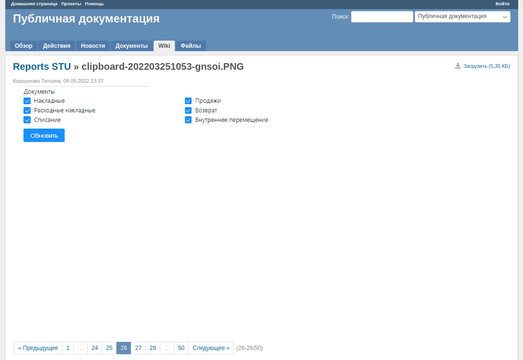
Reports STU (42, 66)
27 (138, 348)
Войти (503, 3)
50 (181, 348)
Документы (131, 46)
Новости (93, 46)
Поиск (340, 16)
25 (109, 348)
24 (94, 348)
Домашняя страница (34, 3)
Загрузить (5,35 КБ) (487, 66)
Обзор (24, 46)
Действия (56, 46)
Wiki (165, 46)
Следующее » (211, 348)
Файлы (191, 46)
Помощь (94, 3)
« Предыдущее (38, 348)
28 (153, 348)
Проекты (71, 3)
